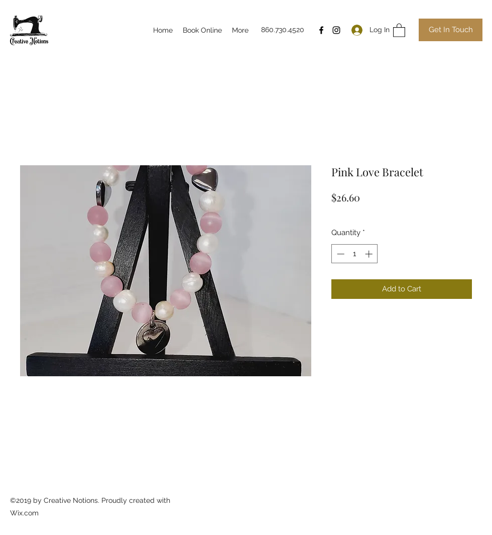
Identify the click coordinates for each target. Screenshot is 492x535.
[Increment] (370, 254)
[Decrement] (339, 254)
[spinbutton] (354, 254)
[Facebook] (321, 30)
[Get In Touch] (450, 30)
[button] (399, 30)
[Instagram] (336, 30)
